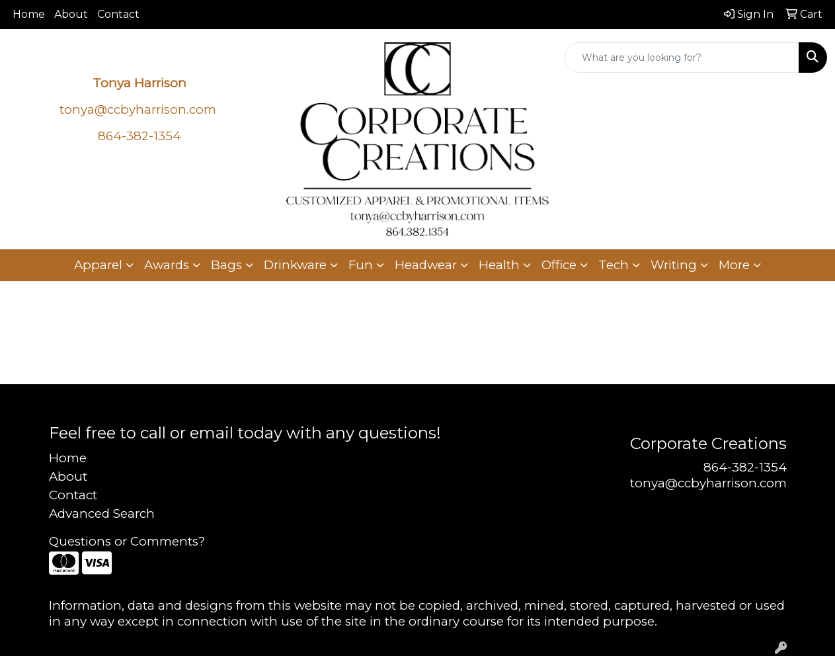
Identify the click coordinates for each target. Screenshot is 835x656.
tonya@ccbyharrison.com (138, 109)
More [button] (734, 264)
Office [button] (559, 264)
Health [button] (499, 264)
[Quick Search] (682, 57)
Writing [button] (674, 264)
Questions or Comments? (127, 541)
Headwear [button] (426, 264)
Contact (118, 14)
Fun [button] (360, 264)
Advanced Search (102, 513)
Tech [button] (613, 264)
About (71, 14)
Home (29, 14)
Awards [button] (166, 264)
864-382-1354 (745, 467)
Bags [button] (226, 264)
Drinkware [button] (295, 264)
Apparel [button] (98, 264)
